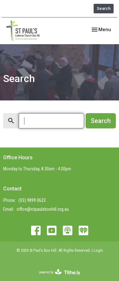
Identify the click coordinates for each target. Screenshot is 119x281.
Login (98, 250)
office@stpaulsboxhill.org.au (43, 209)
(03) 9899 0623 (32, 200)
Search (103, 8)
